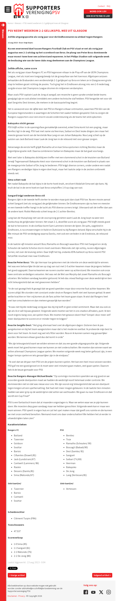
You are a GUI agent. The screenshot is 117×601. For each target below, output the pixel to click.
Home (10, 23)
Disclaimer (12, 596)
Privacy (21, 596)
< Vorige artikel (17, 575)
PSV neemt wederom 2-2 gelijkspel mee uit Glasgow (45, 23)
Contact (101, 6)
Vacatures (102, 12)
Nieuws (18, 23)
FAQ (108, 6)
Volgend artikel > (102, 575)
